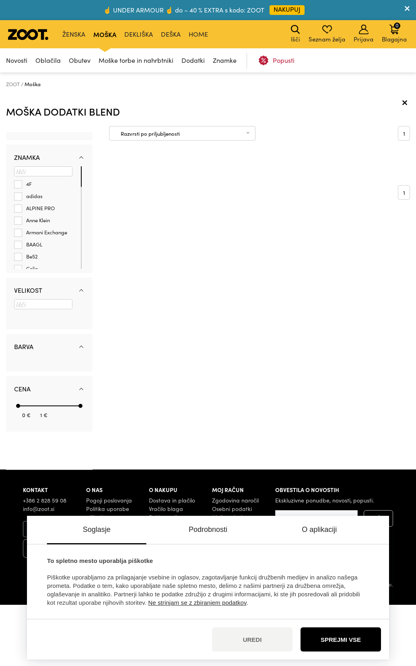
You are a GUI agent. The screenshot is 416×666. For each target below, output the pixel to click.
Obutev (80, 60)
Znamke (225, 60)
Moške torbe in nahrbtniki (136, 60)
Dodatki (193, 60)
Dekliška (138, 34)
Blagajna (394, 32)
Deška (171, 34)
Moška (104, 34)
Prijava (363, 34)
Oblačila (48, 60)
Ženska (73, 34)
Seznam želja (327, 34)
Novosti (16, 60)
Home (198, 34)
